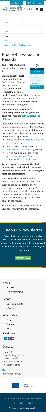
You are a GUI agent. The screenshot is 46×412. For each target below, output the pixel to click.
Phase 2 (6, 26)
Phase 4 (6, 36)
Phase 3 (6, 31)
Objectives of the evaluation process (17, 45)
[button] (41, 9)
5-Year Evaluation (11, 17)
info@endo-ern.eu (11, 373)
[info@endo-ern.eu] (3, 369)
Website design (15, 408)
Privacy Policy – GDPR (23, 403)
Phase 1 (6, 22)
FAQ (5, 40)
